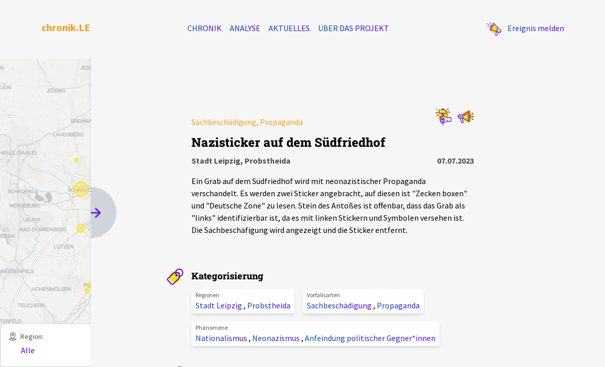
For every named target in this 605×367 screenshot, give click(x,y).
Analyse (245, 28)
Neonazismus (276, 338)
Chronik (204, 28)
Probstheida (269, 305)
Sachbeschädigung (340, 305)
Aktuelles (289, 28)
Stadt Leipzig (220, 305)
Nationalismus (222, 338)
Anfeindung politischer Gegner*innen (370, 338)
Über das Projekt (353, 28)
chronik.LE (65, 27)
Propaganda (398, 305)
